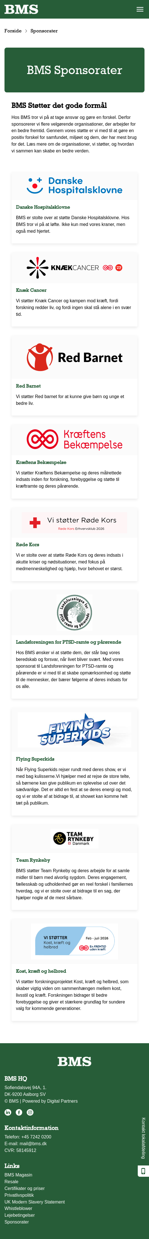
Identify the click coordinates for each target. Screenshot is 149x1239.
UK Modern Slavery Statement (34, 1202)
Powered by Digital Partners (50, 1101)
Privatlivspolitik (19, 1195)
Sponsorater (16, 1222)
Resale (11, 1181)
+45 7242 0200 (36, 1136)
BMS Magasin (18, 1175)
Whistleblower (18, 1208)
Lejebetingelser (19, 1215)
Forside (13, 31)
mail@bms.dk (33, 1143)
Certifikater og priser (24, 1188)
